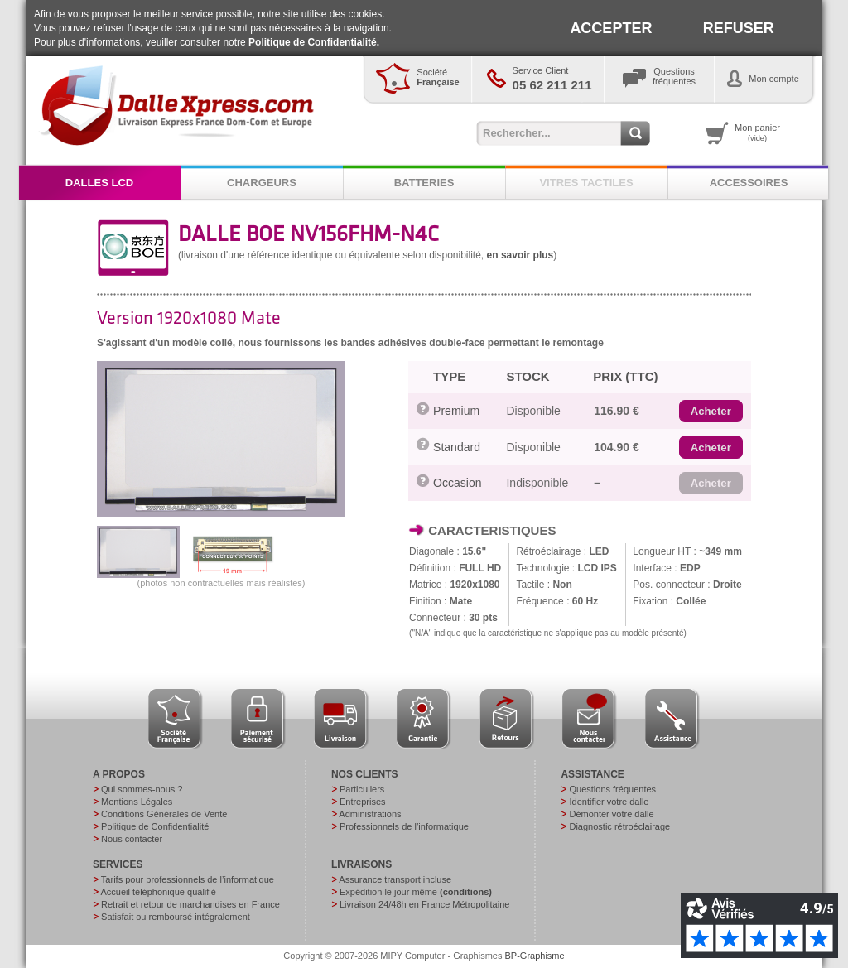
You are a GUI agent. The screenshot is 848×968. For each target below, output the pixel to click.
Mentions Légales (136, 802)
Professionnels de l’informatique (404, 826)
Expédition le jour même (416, 892)
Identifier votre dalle (608, 802)
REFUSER (738, 28)
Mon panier (757, 132)
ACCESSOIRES (749, 182)
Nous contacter (131, 839)
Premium (456, 410)
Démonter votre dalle (611, 814)
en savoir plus (520, 255)
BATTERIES (424, 182)
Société (438, 77)
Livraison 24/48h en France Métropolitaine (424, 904)
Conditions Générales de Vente (164, 814)
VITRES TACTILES (586, 182)
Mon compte (774, 79)
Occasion (457, 482)
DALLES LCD (99, 182)
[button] (711, 411)
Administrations (370, 814)
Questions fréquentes (612, 789)
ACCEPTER (611, 28)
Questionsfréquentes (674, 76)
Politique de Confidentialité (155, 826)
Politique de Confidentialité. (313, 42)
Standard (456, 447)
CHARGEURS (261, 182)
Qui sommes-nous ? (141, 789)
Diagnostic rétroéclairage (619, 826)
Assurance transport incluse (395, 879)
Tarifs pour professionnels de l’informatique (187, 879)
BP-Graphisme (535, 956)
